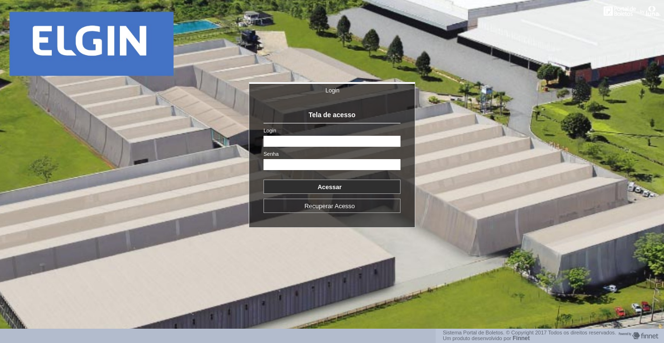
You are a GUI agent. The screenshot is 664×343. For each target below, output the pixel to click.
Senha (271, 154)
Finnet (521, 338)
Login (332, 90)
